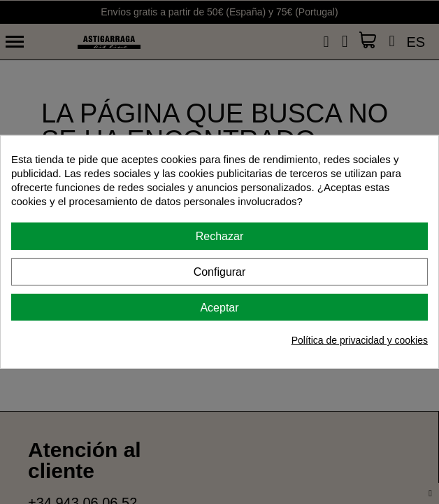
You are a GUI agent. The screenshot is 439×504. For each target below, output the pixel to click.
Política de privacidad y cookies (360, 340)
